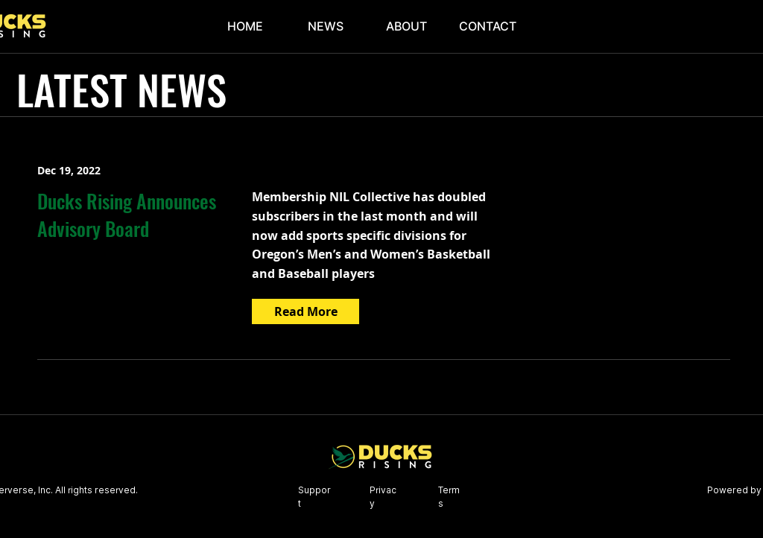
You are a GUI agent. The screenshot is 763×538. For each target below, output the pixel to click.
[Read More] (305, 311)
